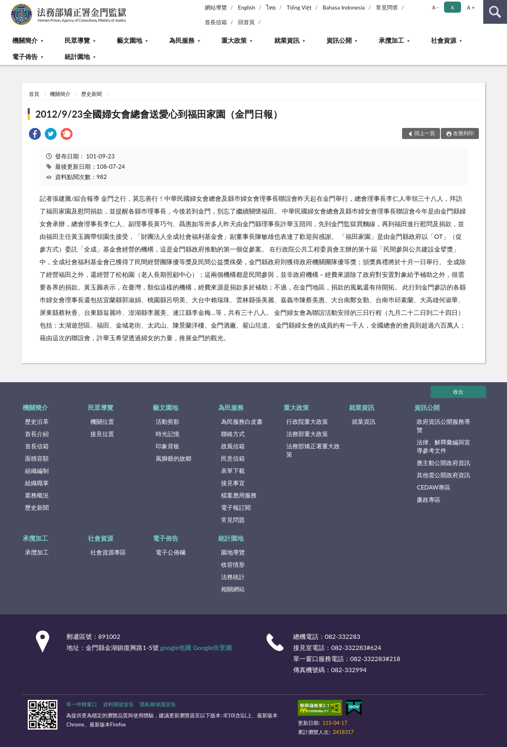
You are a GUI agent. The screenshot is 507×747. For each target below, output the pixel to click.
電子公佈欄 (170, 552)
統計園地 (77, 56)
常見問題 (233, 519)
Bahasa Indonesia (343, 7)
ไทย (271, 7)
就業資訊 (286, 40)
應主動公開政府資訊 (443, 462)
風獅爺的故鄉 (173, 458)
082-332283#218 (375, 658)
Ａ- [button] (434, 7)
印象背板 (167, 446)
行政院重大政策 (307, 421)
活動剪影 (167, 421)
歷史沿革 (37, 421)
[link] (35, 135)
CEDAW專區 (433, 487)
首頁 (34, 94)
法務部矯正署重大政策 (313, 450)
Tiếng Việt (299, 7)
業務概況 (37, 495)
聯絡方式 (233, 433)
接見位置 (102, 433)
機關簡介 (25, 40)
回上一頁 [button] (424, 133)
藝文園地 (129, 40)
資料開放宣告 (118, 704)
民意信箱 (233, 458)
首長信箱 (216, 22)
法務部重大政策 (307, 433)
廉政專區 (428, 499)
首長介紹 (37, 433)
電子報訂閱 (236, 507)
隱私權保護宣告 (158, 704)
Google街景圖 (212, 647)
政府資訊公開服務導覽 (443, 425)
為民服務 (181, 40)
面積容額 (37, 458)
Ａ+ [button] (470, 7)
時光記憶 (167, 433)
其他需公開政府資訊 (443, 474)
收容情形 (233, 564)
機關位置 (102, 421)
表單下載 (233, 470)
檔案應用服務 (239, 495)
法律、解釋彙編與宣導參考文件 (443, 446)
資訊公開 (339, 40)
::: (6, 6)
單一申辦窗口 (81, 704)
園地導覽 (233, 552)
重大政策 (234, 40)
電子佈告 (25, 56)
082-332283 (342, 636)
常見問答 (387, 7)
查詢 (495, 12)
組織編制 (37, 470)
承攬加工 (391, 40)
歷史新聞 (91, 94)
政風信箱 (233, 446)
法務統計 (233, 576)
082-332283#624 (356, 647)
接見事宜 (233, 482)
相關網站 (233, 589)
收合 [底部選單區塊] (458, 392)
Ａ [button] (452, 7)
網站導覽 (216, 7)
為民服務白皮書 (242, 421)
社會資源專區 (108, 552)
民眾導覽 (77, 40)
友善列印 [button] (463, 133)
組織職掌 (37, 482)
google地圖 (176, 647)
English (246, 7)
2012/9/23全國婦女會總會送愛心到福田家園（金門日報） (158, 114)
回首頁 (246, 22)
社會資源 (443, 40)
